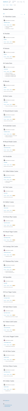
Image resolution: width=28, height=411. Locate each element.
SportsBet (5, 283)
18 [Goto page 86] (24, 14)
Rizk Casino (6, 102)
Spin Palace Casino (7, 312)
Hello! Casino (6, 207)
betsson (5, 54)
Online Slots (10, 2)
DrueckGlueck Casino (7, 116)
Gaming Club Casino (7, 252)
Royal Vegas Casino (7, 237)
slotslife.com (7, 400)
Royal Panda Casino (7, 147)
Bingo (21, 1)
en (23, 1)
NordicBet (5, 162)
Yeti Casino (6, 193)
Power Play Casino (7, 222)
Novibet (5, 39)
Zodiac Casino (6, 386)
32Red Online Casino (7, 177)
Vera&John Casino (7, 131)
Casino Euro (6, 69)
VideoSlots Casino (7, 22)
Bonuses (5, 56)
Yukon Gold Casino (7, 327)
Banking (8, 56)
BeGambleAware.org (8, 404)
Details (11, 56)
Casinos (18, 1)
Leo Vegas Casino (7, 297)
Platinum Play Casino (7, 267)
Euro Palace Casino (7, 371)
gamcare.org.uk (7, 406)
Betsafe (5, 87)
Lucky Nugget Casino (7, 342)
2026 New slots (14, 2)
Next (4, 13)
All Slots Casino (6, 357)
